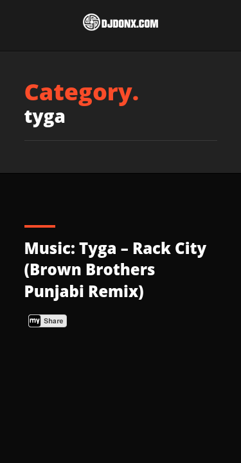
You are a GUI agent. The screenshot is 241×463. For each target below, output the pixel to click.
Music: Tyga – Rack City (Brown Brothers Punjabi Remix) (115, 269)
